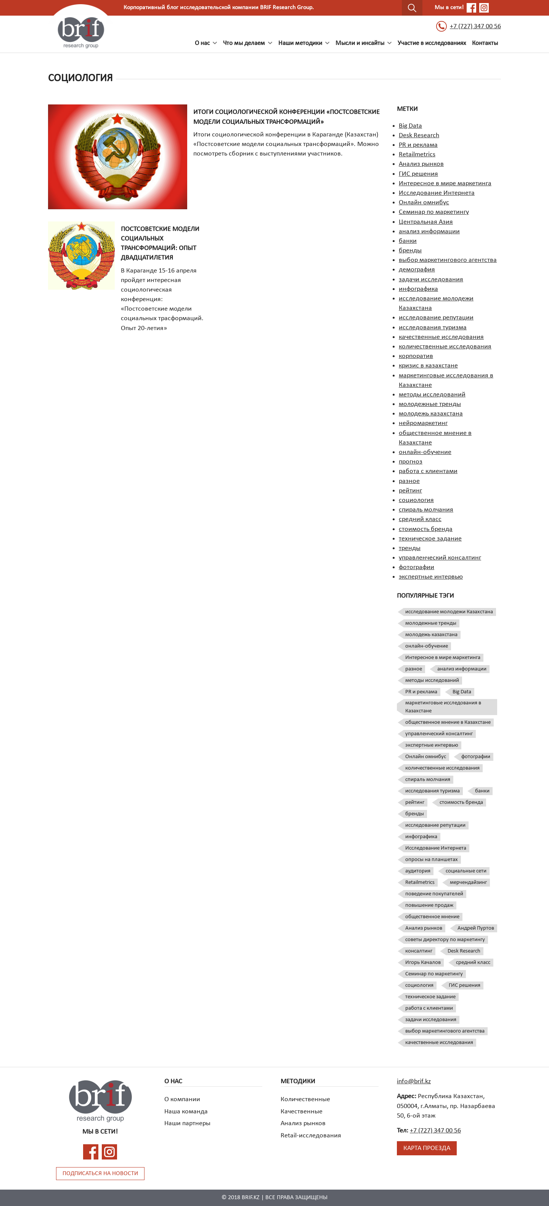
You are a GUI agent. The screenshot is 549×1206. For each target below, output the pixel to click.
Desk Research (419, 135)
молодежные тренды (430, 404)
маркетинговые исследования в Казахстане (443, 707)
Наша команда (186, 1111)
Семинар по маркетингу (434, 212)
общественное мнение (432, 917)
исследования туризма (433, 327)
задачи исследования (431, 279)
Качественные (302, 1111)
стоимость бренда (426, 529)
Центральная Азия (426, 222)
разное (409, 481)
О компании (182, 1099)
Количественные (305, 1099)
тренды (410, 548)
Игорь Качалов (423, 962)
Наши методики (300, 43)
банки (408, 241)
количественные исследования (445, 346)
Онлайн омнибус (424, 202)
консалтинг (418, 951)
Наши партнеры (187, 1123)
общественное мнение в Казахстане (448, 722)
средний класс (420, 519)
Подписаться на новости (100, 1174)
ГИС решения (418, 174)
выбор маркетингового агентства (448, 260)
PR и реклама (418, 145)
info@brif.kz (414, 1081)
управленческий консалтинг (440, 557)
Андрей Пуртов (476, 928)
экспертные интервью (431, 577)
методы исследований (432, 394)
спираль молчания (426, 509)
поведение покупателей (434, 894)
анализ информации (429, 231)
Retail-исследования (311, 1135)
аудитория (417, 871)
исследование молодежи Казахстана (449, 612)
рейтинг (410, 490)
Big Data (410, 126)
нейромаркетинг (423, 423)
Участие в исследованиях (432, 43)
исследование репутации (436, 317)
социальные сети (466, 871)
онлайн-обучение (425, 452)
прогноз (410, 461)
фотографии (416, 567)
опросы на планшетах (431, 860)
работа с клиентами (428, 471)
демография (417, 269)
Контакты (485, 43)
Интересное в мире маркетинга (445, 183)
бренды (410, 250)
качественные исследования (441, 337)
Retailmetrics (417, 154)
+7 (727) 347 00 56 (468, 26)
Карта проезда (426, 1148)
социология (416, 500)
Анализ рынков (421, 164)
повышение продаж (429, 905)
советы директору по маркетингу (445, 940)
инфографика (418, 289)
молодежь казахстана (431, 413)
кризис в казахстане (428, 365)
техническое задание (430, 538)
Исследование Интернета (437, 193)
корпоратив (416, 356)
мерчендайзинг (468, 882)
